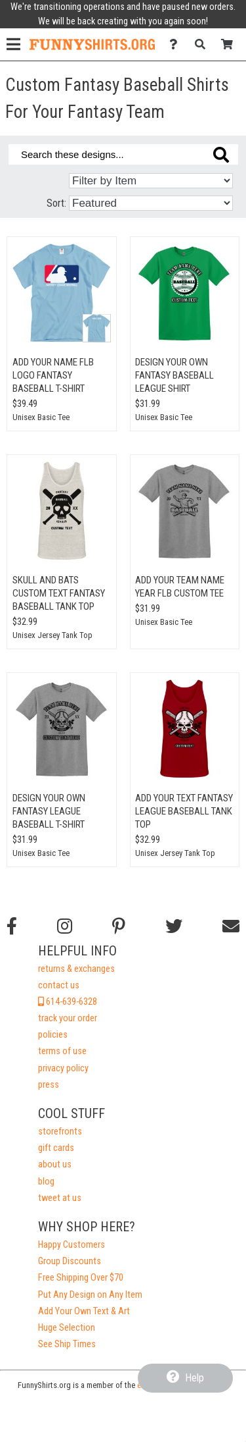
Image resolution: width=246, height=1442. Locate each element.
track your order (67, 1018)
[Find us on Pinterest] (118, 926)
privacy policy (63, 1068)
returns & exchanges (76, 969)
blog (46, 1181)
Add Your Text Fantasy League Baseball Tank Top (184, 811)
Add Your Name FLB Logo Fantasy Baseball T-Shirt (53, 375)
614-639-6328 (67, 1001)
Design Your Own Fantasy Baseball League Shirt (174, 375)
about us (55, 1164)
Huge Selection (66, 1327)
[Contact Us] (176, 44)
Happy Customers (71, 1244)
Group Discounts (69, 1261)
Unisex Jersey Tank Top (52, 635)
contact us (58, 985)
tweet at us (59, 1198)
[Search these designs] (123, 154)
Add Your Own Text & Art (84, 1311)
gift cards (56, 1148)
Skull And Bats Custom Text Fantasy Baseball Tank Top (58, 593)
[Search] (203, 44)
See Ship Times (67, 1344)
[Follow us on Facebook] (12, 926)
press (48, 1084)
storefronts (60, 1131)
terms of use (62, 1051)
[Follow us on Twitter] (173, 926)
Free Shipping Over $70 (80, 1277)
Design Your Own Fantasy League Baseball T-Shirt (48, 811)
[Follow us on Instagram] (64, 926)
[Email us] (230, 926)
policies (53, 1034)
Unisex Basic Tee (41, 417)
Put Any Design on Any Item (90, 1294)
